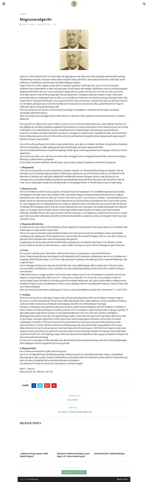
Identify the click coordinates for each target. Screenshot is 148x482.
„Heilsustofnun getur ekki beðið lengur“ (34, 455)
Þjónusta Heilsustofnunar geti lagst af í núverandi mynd (73, 455)
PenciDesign (33, 479)
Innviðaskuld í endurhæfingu (109, 453)
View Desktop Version (74, 472)
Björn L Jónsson (28, 24)
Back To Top (122, 479)
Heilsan (23, 14)
